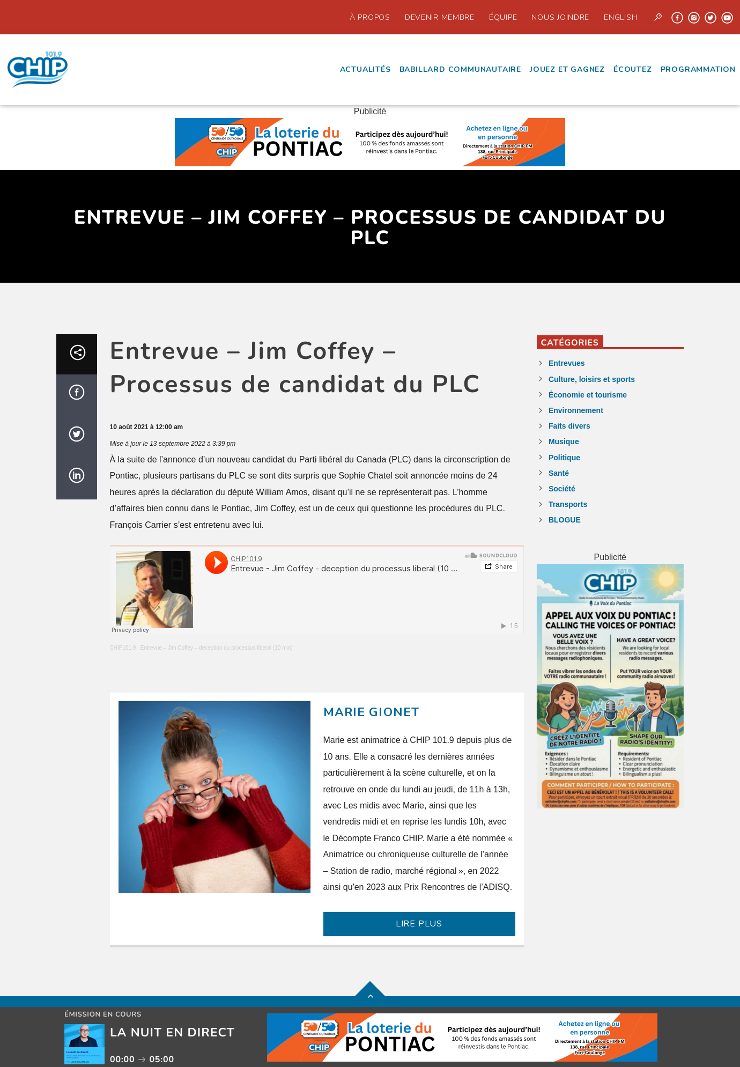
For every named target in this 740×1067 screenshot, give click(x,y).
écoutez (632, 69)
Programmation (698, 69)
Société (562, 488)
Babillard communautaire (460, 69)
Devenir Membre (440, 17)
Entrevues (567, 363)
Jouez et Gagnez (567, 69)
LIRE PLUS (419, 924)
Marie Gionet (371, 712)
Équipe (503, 17)
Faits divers (569, 426)
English (620, 17)
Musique (564, 441)
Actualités (365, 69)
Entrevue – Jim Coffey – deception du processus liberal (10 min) (216, 648)
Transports (568, 504)
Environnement (576, 410)
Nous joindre (560, 17)
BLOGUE (565, 520)
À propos (370, 17)
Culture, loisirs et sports (592, 379)
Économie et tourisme (588, 395)
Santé (559, 473)
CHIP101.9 (123, 648)
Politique (564, 457)
